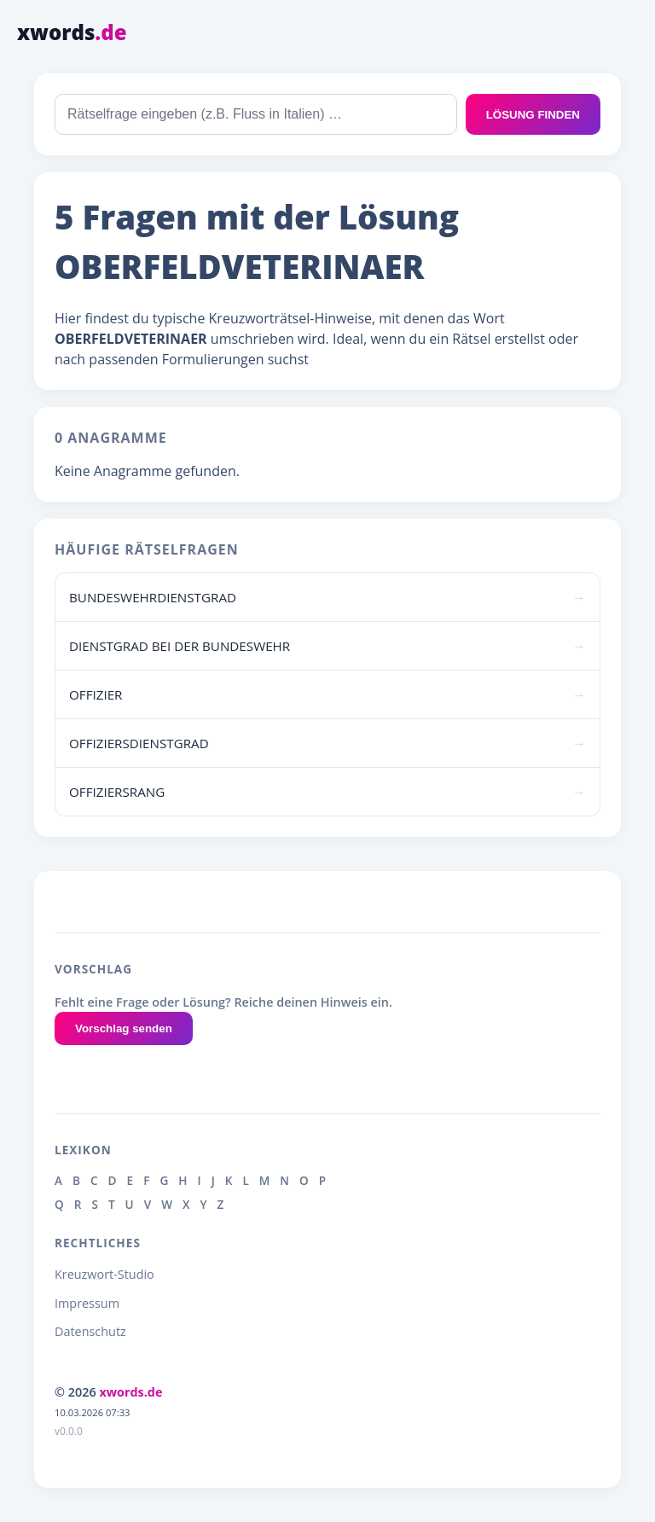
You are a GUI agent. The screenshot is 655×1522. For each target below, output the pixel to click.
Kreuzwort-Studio (104, 1274)
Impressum (87, 1303)
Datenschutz (90, 1331)
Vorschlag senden (123, 1028)
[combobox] (256, 114)
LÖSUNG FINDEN (533, 114)
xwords (72, 32)
